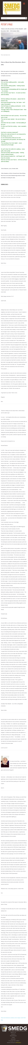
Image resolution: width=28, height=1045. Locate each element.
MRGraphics (18, 1042)
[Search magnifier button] (26, 18)
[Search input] (13, 18)
